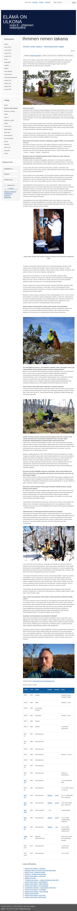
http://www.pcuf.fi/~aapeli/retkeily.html (43, 681)
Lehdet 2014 (7, 53)
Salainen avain (8, 179)
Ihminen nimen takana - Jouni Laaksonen (36, 886)
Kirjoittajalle (7, 62)
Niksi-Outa (7, 132)
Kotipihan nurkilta (9, 120)
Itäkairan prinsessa (30, 878)
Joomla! (3, 908)
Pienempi (47, 2)
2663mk (50, 827)
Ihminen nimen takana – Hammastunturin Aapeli (43, 47)
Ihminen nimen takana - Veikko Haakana (36, 884)
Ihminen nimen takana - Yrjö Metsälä (35, 889)
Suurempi (35, 2)
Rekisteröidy (7, 197)
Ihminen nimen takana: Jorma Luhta (35, 895)
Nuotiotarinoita (8, 135)
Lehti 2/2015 (7, 47)
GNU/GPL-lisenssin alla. (24, 908)
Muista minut (11, 185)
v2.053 (57, 818)
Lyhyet (6, 123)
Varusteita (7, 150)
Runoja (6, 141)
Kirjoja (6, 114)
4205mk (50, 803)
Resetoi (41, 2)
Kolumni (6, 117)
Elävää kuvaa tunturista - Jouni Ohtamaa (36, 891)
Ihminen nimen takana (11, 108)
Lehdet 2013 (7, 56)
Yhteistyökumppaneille (10, 77)
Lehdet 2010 (7, 86)
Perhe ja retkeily (8, 138)
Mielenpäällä (7, 129)
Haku (73, 2)
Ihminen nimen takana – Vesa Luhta (35, 876)
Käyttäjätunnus (8, 169)
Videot (6, 153)
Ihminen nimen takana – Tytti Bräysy (35, 868)
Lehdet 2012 (7, 80)
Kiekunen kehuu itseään (32, 893)
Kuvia (5, 59)
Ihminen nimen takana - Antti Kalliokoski (36, 882)
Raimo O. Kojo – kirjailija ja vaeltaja (35, 872)
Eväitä (6, 105)
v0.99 (56, 795)
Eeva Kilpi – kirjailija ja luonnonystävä (35, 874)
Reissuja (6, 144)
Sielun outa (7, 147)
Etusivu (6, 44)
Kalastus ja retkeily (9, 111)
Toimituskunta (8, 74)
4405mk (50, 818)
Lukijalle (6, 65)
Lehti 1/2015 (7, 50)
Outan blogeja (8, 71)
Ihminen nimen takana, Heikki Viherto (35, 897)
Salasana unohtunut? (10, 191)
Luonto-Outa (7, 126)
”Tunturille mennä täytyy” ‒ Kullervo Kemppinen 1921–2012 (42, 880)
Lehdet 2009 (7, 89)
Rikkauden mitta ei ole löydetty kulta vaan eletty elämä (40, 870)
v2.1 (57, 827)
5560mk (50, 795)
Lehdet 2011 (7, 83)
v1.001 (57, 803)
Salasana (6, 174)
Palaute (6, 68)
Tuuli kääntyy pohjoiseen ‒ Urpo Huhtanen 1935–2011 (40, 887)
